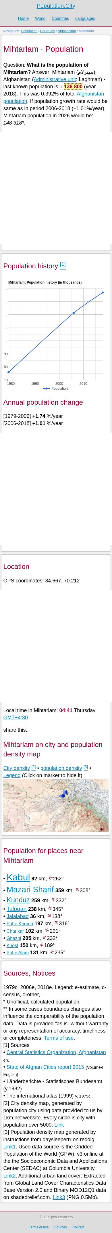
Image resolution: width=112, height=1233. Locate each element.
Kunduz (18, 900)
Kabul (18, 877)
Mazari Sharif (30, 889)
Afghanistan (67, 31)
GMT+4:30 (15, 717)
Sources (60, 1227)
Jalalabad (18, 916)
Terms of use (59, 1038)
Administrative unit (55, 79)
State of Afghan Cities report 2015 (45, 1067)
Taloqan (17, 909)
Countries (60, 18)
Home (23, 18)
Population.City (56, 6)
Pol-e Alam (18, 952)
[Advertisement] (56, 188)
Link (59, 1125)
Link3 (59, 1197)
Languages (85, 18)
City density (16, 768)
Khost (12, 945)
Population (29, 31)
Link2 (9, 1176)
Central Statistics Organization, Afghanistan (56, 1052)
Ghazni (14, 938)
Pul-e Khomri (20, 923)
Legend (11, 775)
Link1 (9, 1147)
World (40, 18)
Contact (78, 1227)
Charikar (15, 931)
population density (61, 768)
